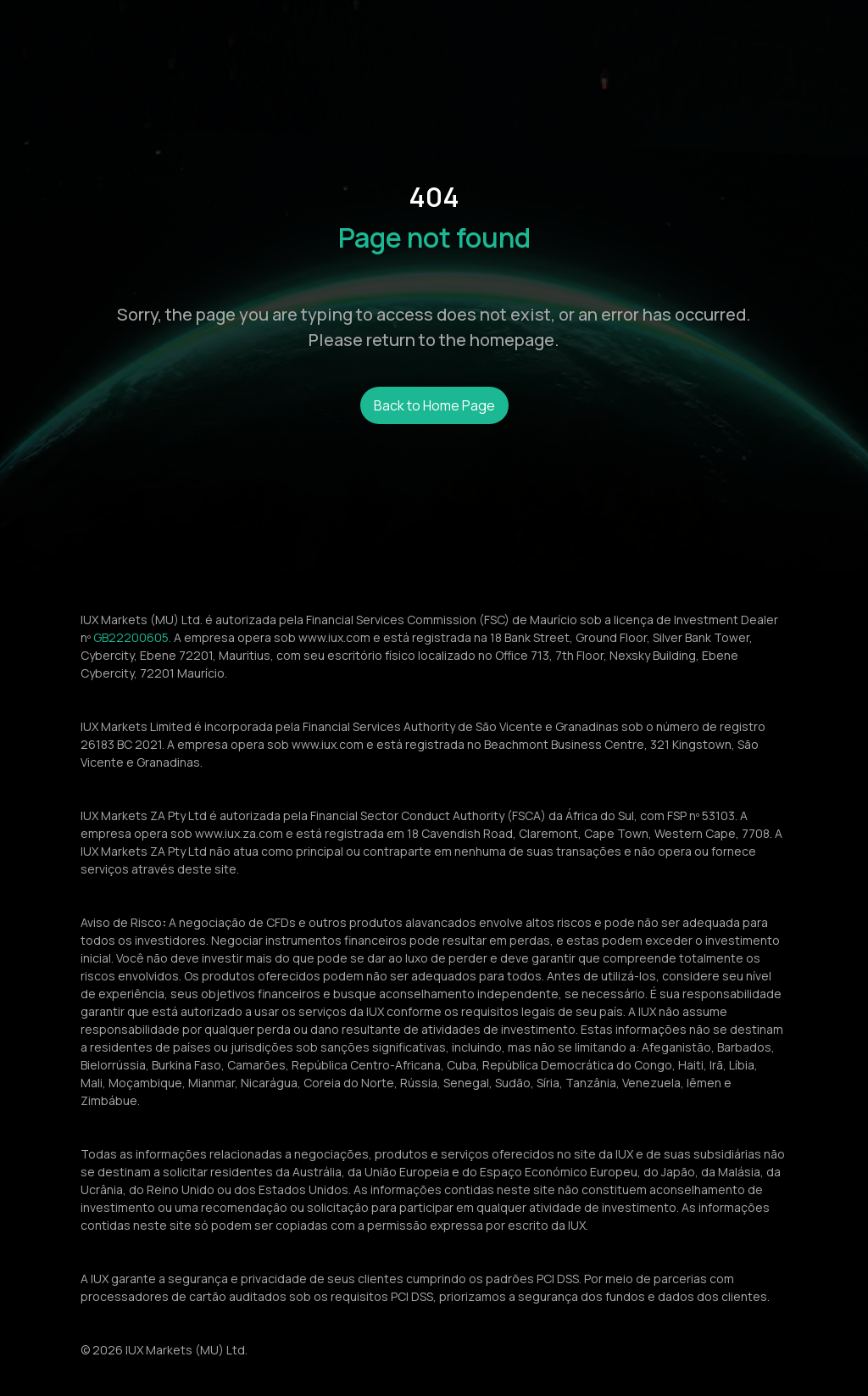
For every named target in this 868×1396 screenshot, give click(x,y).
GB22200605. (132, 637)
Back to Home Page (434, 405)
